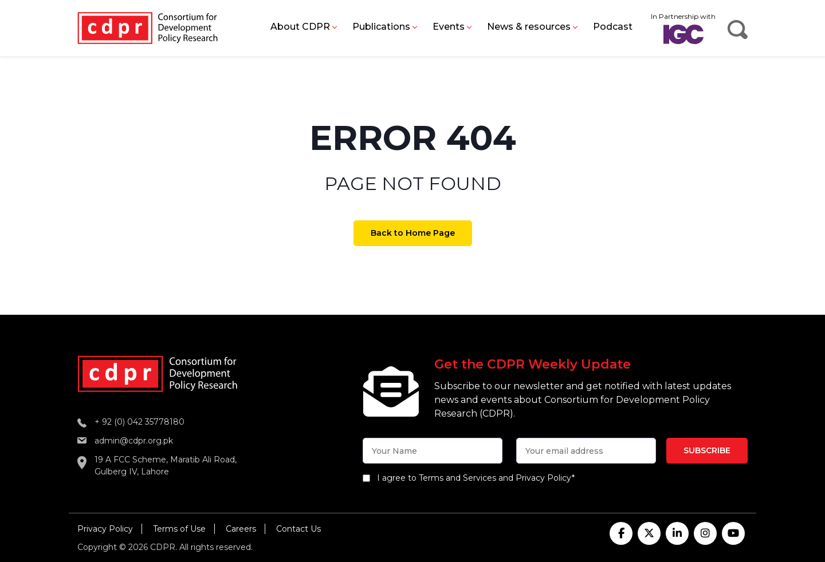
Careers (241, 529)
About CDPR (300, 26)
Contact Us (298, 529)
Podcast (612, 26)
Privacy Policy (105, 529)
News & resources (529, 26)
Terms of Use (179, 529)
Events (449, 26)
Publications (381, 26)
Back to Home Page (413, 233)
